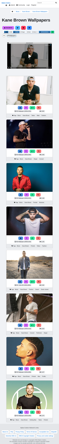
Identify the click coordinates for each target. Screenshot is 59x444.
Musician (41, 202)
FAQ (11, 432)
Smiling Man (33, 420)
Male (38, 115)
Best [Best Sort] (28, 32)
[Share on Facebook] (29, 28)
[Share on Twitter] (17, 28)
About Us (5, 432)
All (4, 35)
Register (33, 5)
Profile (44, 376)
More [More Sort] (35, 32)
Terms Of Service (32, 432)
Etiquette (54, 432)
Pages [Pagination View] (22, 32)
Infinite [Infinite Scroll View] (16, 32)
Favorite (8, 28)
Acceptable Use (44, 432)
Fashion (44, 115)
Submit (12, 5)
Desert (37, 289)
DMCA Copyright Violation (26, 436)
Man (39, 376)
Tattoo (33, 115)
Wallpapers (11, 35)
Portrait (35, 202)
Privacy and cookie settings (45, 436)
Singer (35, 159)
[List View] (10, 32)
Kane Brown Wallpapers (39, 11)
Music (17, 11)
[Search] (56, 2)
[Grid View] (6, 32)
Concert (41, 159)
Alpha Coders (6, 3)
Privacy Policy (20, 432)
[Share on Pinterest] (23, 28)
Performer (39, 333)
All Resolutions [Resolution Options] (45, 32)
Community (20, 5)
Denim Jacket (44, 289)
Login (28, 5)
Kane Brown (26, 11)
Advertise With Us (11, 436)
